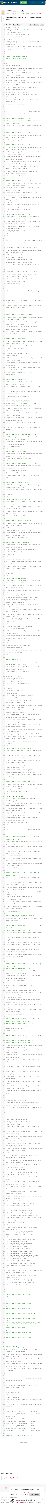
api (3, 1497)
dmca (2, 1502)
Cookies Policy (24, 1494)
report (41, 24)
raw (30, 24)
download (35, 24)
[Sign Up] (12, 1501)
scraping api (9, 1497)
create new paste (6, 1495)
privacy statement (6, 1500)
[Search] (43, 2)
